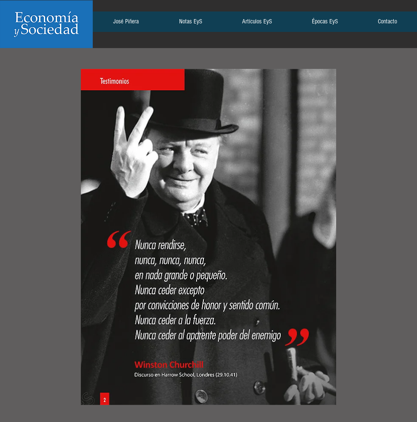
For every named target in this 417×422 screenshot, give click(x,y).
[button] (126, 24)
